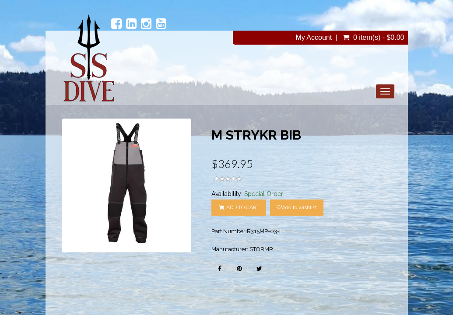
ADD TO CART (238, 207)
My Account (313, 38)
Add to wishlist (297, 207)
